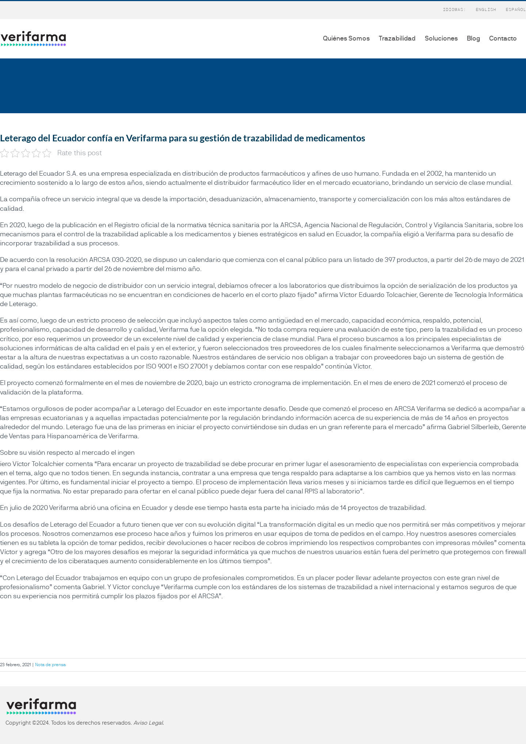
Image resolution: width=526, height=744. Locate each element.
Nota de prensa (50, 665)
